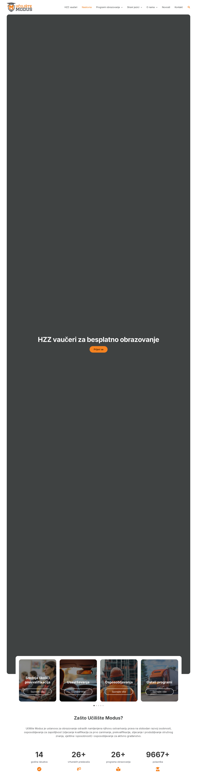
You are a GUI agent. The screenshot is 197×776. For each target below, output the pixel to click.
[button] (109, 7)
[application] (121, 7)
